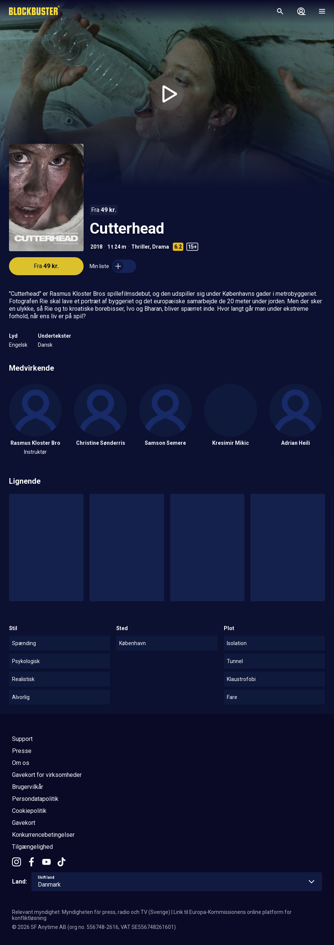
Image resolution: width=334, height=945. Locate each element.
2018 (96, 247)
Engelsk (18, 345)
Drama (160, 247)
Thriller (140, 247)
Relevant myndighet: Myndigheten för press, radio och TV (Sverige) (91, 912)
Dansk (45, 345)
